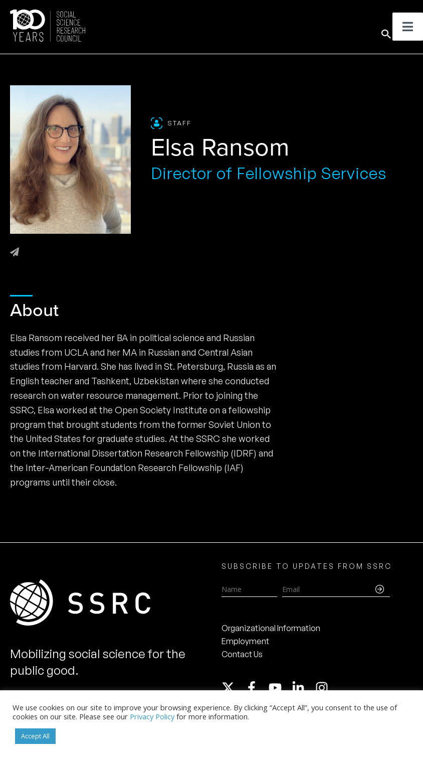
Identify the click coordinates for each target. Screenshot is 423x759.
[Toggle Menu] (407, 27)
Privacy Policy (152, 716)
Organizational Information (271, 628)
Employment (245, 641)
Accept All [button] (35, 735)
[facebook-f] (256, 687)
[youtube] (280, 687)
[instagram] (323, 687)
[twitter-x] (233, 687)
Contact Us (242, 654)
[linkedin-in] (303, 687)
